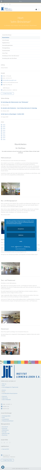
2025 (4, 126)
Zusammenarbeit (6, 50)
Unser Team (5, 53)
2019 (4, 137)
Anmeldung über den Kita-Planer (9, 58)
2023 (4, 130)
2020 (4, 135)
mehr (21, 241)
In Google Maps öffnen (7, 93)
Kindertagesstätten (6, 415)
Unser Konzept (5, 40)
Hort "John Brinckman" (24, 25)
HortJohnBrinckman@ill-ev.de (9, 80)
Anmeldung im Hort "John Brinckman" (10, 55)
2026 (4, 124)
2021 (4, 134)
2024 (4, 128)
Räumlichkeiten (5, 37)
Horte (12, 25)
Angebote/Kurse (6, 42)
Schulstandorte (5, 419)
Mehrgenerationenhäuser (7, 420)
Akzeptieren (21, 228)
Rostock (16, 25)
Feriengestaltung (6, 47)
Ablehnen (20, 235)
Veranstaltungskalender (7, 45)
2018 (4, 139)
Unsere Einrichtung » (7, 34)
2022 (4, 132)
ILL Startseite (7, 25)
